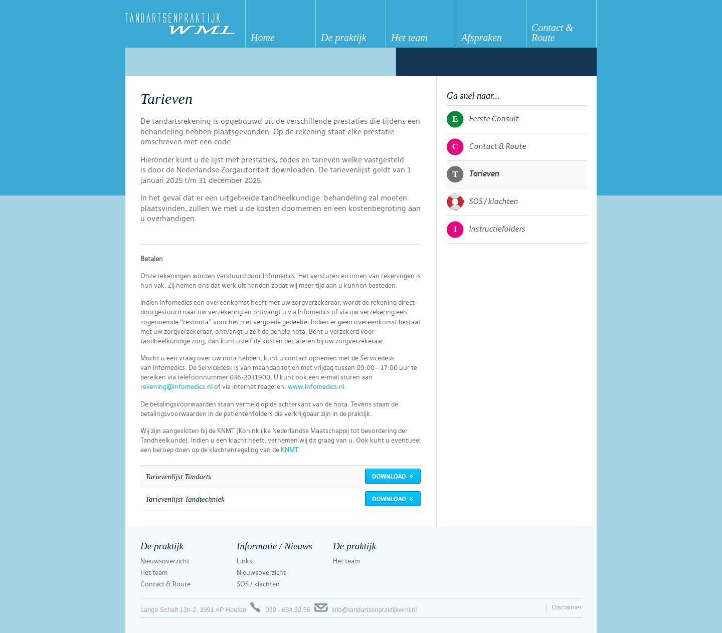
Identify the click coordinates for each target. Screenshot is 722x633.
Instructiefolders (486, 229)
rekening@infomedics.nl (176, 387)
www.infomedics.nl (316, 387)
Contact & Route (486, 146)
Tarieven (473, 174)
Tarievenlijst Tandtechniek (185, 499)
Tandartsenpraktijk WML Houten (185, 24)
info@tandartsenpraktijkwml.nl (374, 609)
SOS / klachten (482, 201)
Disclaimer (567, 607)
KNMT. (290, 450)
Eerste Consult (482, 119)
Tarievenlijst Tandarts (178, 477)
